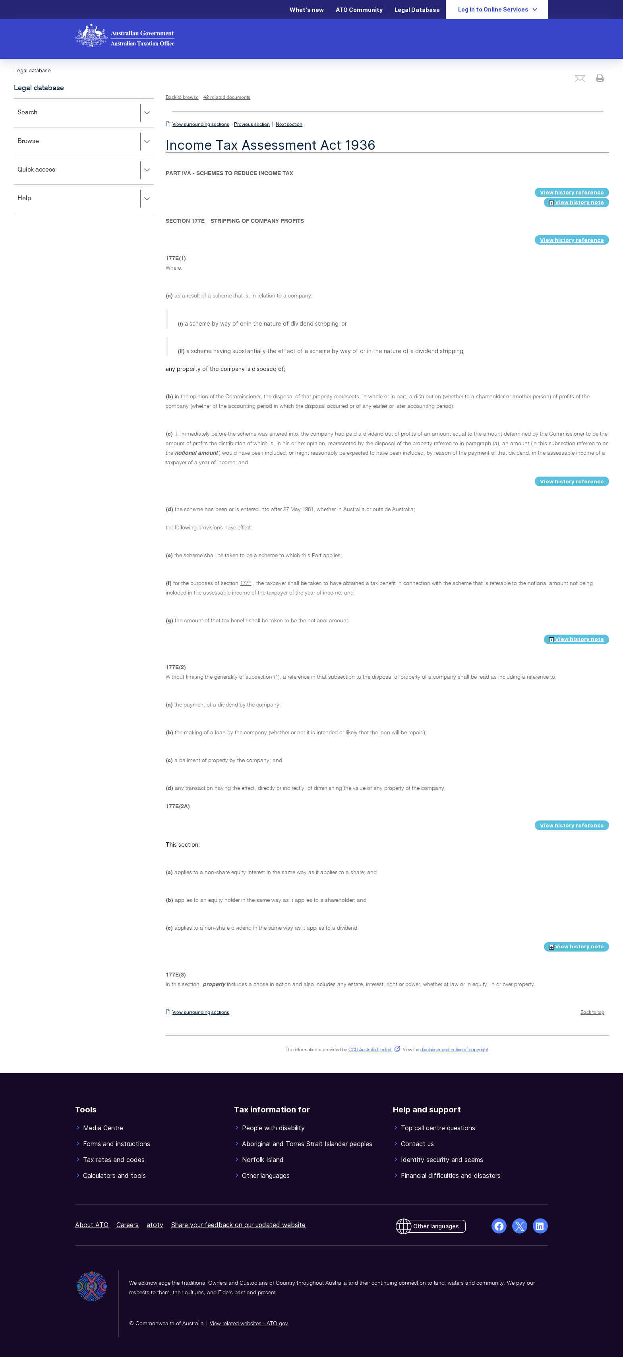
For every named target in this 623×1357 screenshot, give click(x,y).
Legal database (39, 88)
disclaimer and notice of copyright (454, 1050)
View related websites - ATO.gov (249, 1323)
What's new (307, 9)
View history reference (572, 192)
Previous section (252, 124)
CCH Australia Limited (372, 1050)
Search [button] (85, 113)
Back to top (592, 1012)
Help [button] (85, 199)
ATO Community (359, 9)
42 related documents (226, 97)
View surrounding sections (200, 124)
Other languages (436, 1226)
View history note (576, 202)
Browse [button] (85, 142)
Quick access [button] (85, 170)
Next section (289, 124)
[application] (84, 155)
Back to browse (182, 97)
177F (246, 583)
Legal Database (417, 9)
